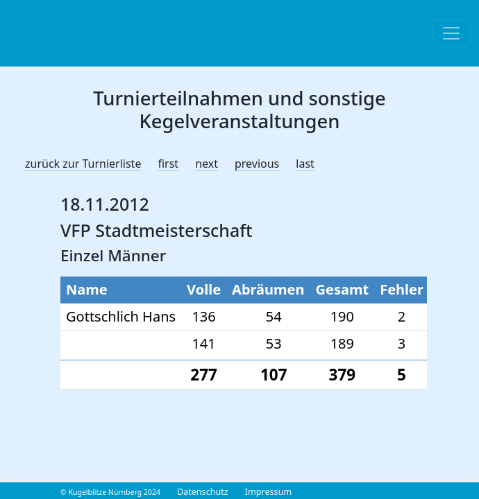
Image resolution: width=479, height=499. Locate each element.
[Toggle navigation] (451, 33)
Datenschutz (202, 492)
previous (257, 163)
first (168, 163)
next (206, 163)
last (305, 163)
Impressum (268, 492)
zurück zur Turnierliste (83, 163)
